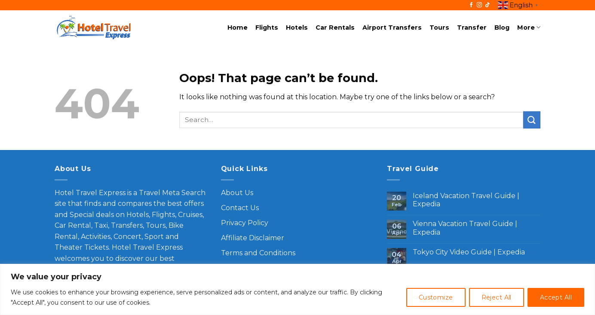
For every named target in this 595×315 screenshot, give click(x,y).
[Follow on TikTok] (487, 5)
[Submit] (531, 119)
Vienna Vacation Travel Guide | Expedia (465, 228)
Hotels (297, 27)
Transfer (472, 27)
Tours (439, 27)
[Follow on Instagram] (479, 5)
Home (237, 27)
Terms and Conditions (258, 253)
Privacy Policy (244, 223)
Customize (436, 297)
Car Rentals (335, 27)
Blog (501, 27)
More (528, 27)
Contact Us (240, 208)
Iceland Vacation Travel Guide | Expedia (466, 200)
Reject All (497, 297)
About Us (237, 193)
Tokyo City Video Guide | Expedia (469, 252)
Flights (266, 27)
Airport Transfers (392, 27)
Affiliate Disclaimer (252, 238)
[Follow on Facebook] (471, 5)
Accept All (556, 297)
